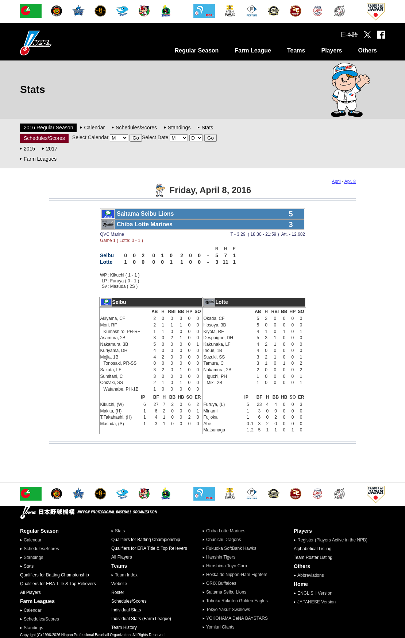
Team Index (126, 575)
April (336, 181)
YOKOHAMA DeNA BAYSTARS (237, 618)
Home (301, 584)
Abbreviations (310, 575)
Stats (207, 127)
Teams (296, 50)
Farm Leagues (40, 159)
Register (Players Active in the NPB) (334, 540)
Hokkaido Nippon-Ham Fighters (236, 574)
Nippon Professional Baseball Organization (54, 43)
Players (331, 50)
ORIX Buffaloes (221, 583)
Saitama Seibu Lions (226, 592)
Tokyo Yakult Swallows (228, 609)
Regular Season (196, 50)
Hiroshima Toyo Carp (226, 565)
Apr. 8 (350, 181)
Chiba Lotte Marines (225, 530)
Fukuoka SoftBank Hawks (231, 548)
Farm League (253, 50)
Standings (179, 127)
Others (367, 50)
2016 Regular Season (48, 127)
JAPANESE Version (316, 601)
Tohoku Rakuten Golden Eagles (237, 600)
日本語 (349, 34)
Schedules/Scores (136, 127)
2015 (29, 149)
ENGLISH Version (314, 593)
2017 (51, 149)
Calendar (94, 127)
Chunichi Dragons (223, 539)
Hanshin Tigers (220, 557)
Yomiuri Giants (220, 627)
